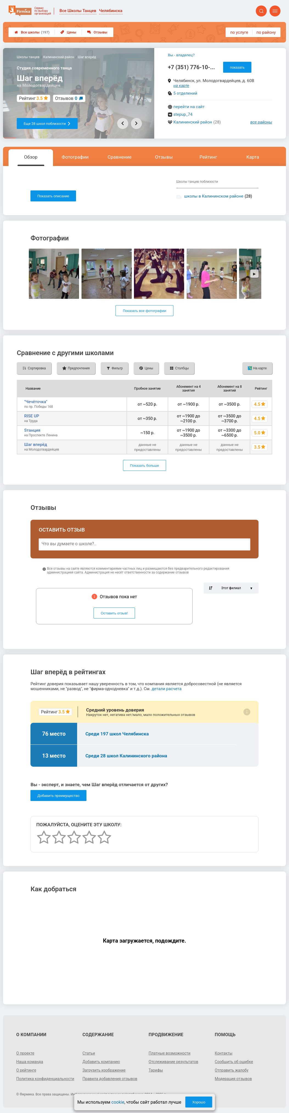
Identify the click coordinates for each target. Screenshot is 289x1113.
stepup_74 (182, 114)
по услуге (239, 32)
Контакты (223, 1053)
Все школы (32, 32)
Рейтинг (208, 157)
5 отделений (185, 93)
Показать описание (53, 196)
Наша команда (29, 1061)
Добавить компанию (101, 1061)
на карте (181, 85)
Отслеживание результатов (173, 1061)
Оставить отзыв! (114, 613)
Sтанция (32, 430)
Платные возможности (169, 1053)
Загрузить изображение (103, 1070)
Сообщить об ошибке (234, 1061)
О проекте (25, 1053)
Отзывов (66, 98)
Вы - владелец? (181, 55)
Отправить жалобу (232, 1070)
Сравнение (119, 157)
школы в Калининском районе (213, 196)
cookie (117, 1102)
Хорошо (198, 1102)
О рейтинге (26, 1070)
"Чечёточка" (35, 401)
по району (266, 32)
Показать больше (144, 465)
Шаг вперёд (35, 444)
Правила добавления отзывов (109, 1079)
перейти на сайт (189, 106)
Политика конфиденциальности (45, 1079)
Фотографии (75, 157)
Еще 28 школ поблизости (47, 124)
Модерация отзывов (233, 1079)
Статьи (88, 1053)
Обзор (31, 157)
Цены (68, 32)
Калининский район (192, 122)
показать (237, 67)
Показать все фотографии (144, 311)
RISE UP (31, 416)
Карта (252, 157)
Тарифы (156, 1070)
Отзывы (97, 32)
